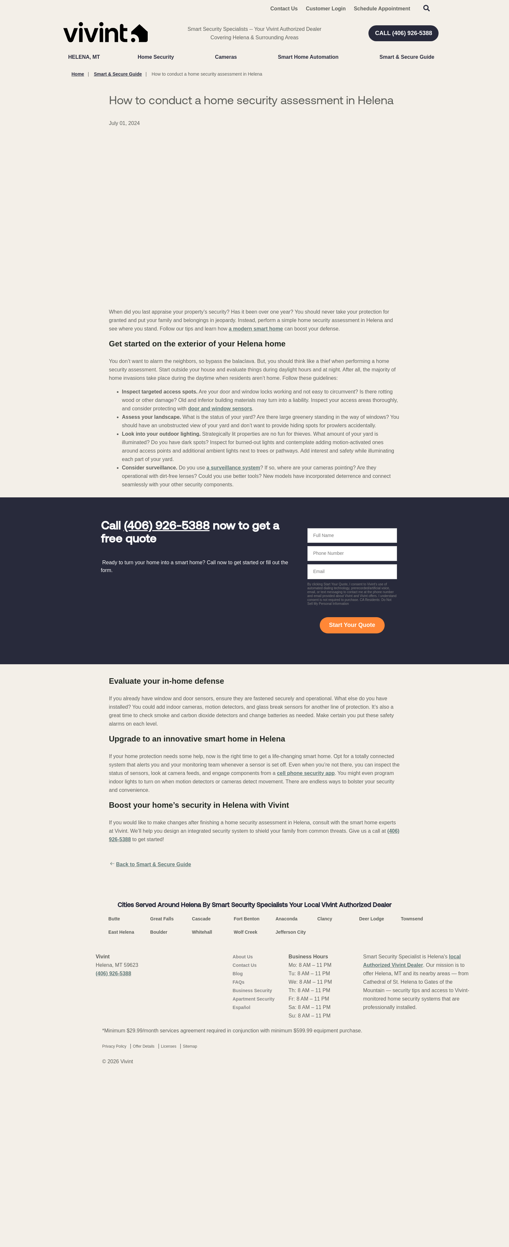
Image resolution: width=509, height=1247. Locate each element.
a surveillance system (233, 467)
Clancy (324, 1084)
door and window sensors (220, 408)
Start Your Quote (352, 625)
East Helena (121, 1098)
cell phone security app (306, 773)
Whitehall (202, 1098)
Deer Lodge (371, 1084)
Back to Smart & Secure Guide (150, 864)
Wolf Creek (245, 1098)
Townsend (412, 1084)
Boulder (159, 1098)
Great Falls (162, 1084)
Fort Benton (246, 1084)
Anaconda (287, 1084)
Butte (114, 1084)
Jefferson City (291, 1098)
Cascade (201, 1084)
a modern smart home (256, 328)
